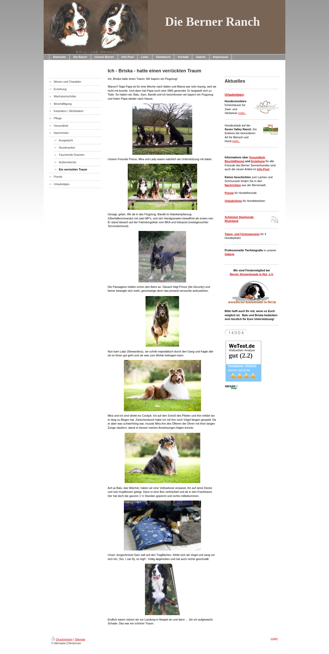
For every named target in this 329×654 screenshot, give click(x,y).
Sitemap (80, 639)
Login (274, 638)
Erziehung (258, 161)
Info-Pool (263, 169)
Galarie (229, 254)
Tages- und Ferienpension (242, 234)
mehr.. (242, 113)
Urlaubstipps (234, 95)
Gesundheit (257, 157)
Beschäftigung (234, 161)
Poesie (229, 192)
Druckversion (61, 639)
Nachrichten (233, 185)
